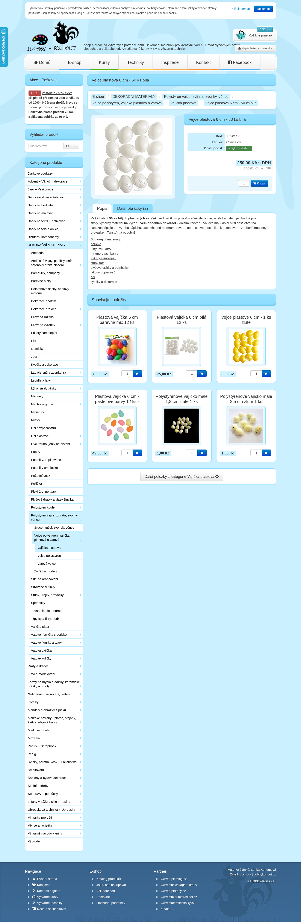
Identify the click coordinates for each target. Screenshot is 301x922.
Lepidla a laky (41, 380)
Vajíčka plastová (49, 547)
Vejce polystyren (49, 555)
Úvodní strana (44, 879)
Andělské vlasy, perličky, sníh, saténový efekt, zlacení (52, 263)
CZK (262, 29)
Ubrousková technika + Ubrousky (51, 809)
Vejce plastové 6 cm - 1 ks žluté (246, 320)
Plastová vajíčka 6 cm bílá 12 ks (181, 320)
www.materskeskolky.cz (178, 903)
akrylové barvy (101, 248)
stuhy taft (97, 263)
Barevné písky (41, 281)
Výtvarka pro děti (40, 817)
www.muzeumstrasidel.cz (179, 897)
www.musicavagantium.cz (179, 885)
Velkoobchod (106, 891)
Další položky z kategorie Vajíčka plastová (182, 476)
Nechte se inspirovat (49, 909)
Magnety (37, 396)
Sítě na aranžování (44, 579)
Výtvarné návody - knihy (45, 833)
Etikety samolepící (44, 333)
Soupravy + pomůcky (43, 793)
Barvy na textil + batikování (47, 221)
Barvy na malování (41, 213)
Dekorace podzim (43, 301)
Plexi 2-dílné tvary (44, 491)
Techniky (135, 62)
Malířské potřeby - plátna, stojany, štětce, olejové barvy (52, 720)
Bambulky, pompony (45, 273)
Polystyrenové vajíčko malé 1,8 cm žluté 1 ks (181, 399)
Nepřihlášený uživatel (255, 48)
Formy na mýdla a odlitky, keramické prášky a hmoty (54, 684)
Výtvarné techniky (47, 903)
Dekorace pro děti (43, 309)
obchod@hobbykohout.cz (258, 874)
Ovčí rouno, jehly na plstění (50, 444)
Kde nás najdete (46, 891)
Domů (42, 62)
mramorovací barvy (104, 253)
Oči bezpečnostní (43, 428)
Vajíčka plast (40, 626)
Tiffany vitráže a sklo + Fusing (49, 801)
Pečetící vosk (40, 475)
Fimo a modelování (41, 674)
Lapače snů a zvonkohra (48, 372)
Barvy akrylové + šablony (46, 197)
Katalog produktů (109, 879)
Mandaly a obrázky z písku (47, 710)
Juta (34, 356)
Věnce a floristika (40, 825)
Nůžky (35, 420)
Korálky (33, 702)
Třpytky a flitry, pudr (45, 618)
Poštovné (48, 93)
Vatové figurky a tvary (46, 642)
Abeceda (37, 253)
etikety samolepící (103, 258)
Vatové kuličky (41, 658)
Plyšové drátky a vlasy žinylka (52, 499)
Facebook (240, 62)
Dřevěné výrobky (43, 325)
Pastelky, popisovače (46, 460)
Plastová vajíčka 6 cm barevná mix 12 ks (117, 320)
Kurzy (104, 62)
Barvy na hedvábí (40, 205)
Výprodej (34, 841)
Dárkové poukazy (40, 173)
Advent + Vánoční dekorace (48, 181)
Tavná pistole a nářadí (47, 611)
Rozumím (263, 9)
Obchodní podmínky (111, 903)
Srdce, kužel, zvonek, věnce (54, 527)
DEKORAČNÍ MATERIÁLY (47, 245)
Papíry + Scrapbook (42, 746)
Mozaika (34, 738)
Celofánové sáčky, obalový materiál (50, 291)
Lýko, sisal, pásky (43, 388)
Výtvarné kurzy (45, 897)
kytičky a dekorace (104, 282)
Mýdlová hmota (39, 730)
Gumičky (37, 348)
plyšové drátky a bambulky (110, 267)
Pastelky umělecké (44, 467)
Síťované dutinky (43, 587)
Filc (33, 341)
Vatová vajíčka (41, 650)
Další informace (240, 9)
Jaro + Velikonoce (40, 189)
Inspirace (170, 62)
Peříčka (36, 483)
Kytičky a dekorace (44, 364)
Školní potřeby (38, 786)
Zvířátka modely (45, 571)
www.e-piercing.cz (174, 879)
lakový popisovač (103, 272)
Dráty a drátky (38, 666)
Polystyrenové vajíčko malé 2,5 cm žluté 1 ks (246, 399)
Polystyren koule (43, 507)
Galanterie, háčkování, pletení (49, 694)
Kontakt (203, 62)
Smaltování (36, 770)
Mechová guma (42, 404)
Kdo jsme (41, 885)
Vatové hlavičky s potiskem (50, 634)
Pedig (32, 754)
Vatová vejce (47, 563)
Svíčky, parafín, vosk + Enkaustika (52, 762)
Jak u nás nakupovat (111, 885)
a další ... (167, 909)
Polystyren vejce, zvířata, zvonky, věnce (55, 517)
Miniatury (37, 412)
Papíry (35, 452)
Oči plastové (40, 436)
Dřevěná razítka (42, 317)
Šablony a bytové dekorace (47, 778)
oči (93, 277)
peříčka (96, 244)
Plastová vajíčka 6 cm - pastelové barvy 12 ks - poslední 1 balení (117, 401)
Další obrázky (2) (132, 208)
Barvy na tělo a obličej (43, 229)
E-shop (74, 62)
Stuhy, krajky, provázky (47, 595)
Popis (102, 208)
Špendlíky (38, 603)
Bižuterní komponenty (43, 237)
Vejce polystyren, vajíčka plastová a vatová (52, 538)
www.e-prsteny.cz (173, 891)
